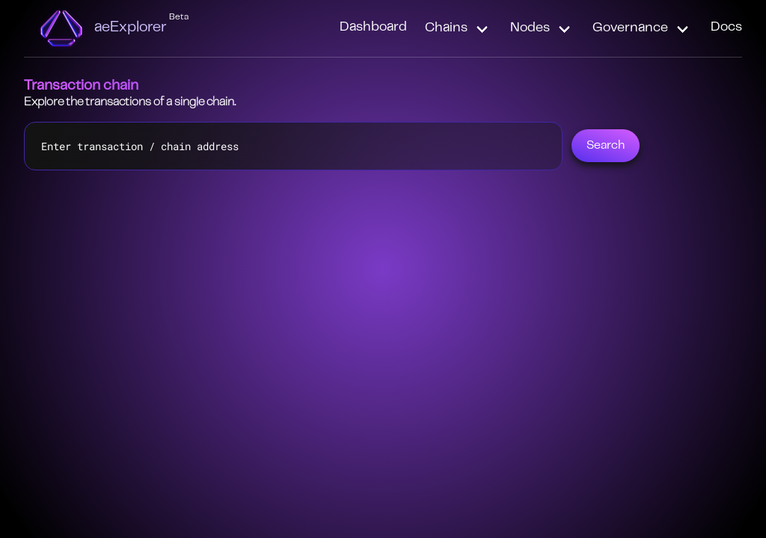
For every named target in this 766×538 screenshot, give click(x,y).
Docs (726, 28)
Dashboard (373, 28)
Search (605, 145)
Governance (630, 28)
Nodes (530, 28)
